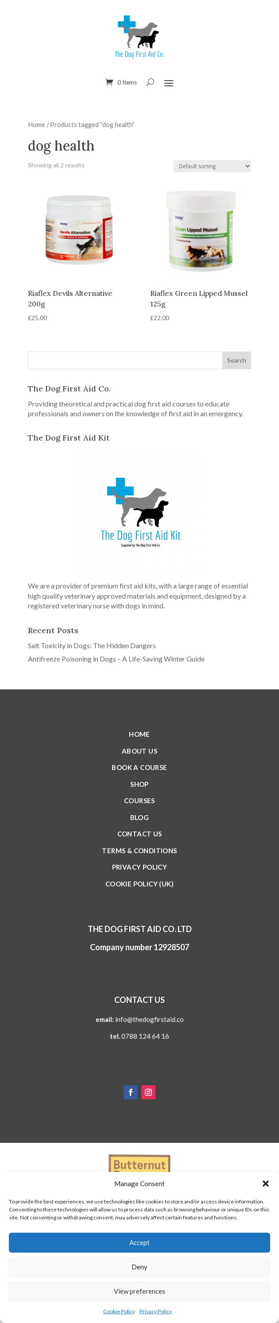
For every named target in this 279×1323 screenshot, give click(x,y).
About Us (139, 751)
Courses (139, 801)
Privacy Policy (156, 1311)
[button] (265, 1183)
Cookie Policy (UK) (139, 884)
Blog (139, 817)
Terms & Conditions (139, 851)
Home (36, 124)
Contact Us (139, 834)
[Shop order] (212, 166)
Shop (139, 784)
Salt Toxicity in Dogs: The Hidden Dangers (92, 645)
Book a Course (139, 767)
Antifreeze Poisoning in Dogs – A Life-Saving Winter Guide (116, 658)
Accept (139, 1242)
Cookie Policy (119, 1311)
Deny (139, 1267)
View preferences (139, 1291)
